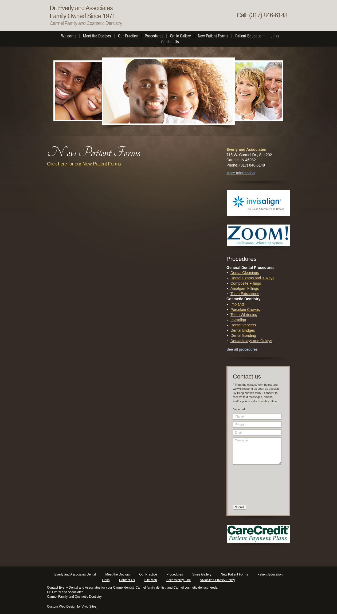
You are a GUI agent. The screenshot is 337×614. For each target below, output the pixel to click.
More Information (240, 173)
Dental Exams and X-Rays (252, 278)
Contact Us (127, 580)
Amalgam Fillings (244, 288)
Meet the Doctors (117, 574)
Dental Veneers (243, 325)
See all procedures (242, 349)
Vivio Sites (88, 606)
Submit (239, 507)
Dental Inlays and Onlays (251, 341)
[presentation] (255, 485)
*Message (257, 451)
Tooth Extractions (244, 294)
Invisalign (238, 320)
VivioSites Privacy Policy (217, 580)
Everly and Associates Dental (75, 574)
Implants (237, 304)
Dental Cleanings (244, 273)
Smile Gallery (201, 574)
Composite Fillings (245, 283)
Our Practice (148, 574)
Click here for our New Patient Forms (84, 164)
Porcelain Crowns (245, 309)
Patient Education (270, 574)
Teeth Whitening (243, 314)
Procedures (174, 574)
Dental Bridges (242, 330)
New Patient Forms (234, 574)
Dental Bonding (243, 335)
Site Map (150, 580)
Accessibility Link (178, 580)
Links (105, 580)
